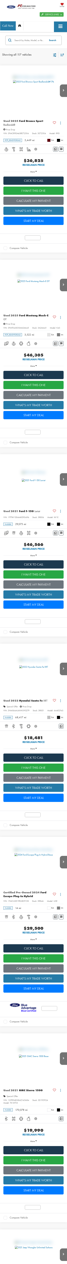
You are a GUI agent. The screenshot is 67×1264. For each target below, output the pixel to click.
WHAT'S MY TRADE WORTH (33, 211)
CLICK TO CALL (33, 181)
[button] (8, 25)
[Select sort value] (61, 55)
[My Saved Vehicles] (62, 5)
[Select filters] (55, 54)
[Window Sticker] (61, 149)
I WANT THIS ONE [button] (33, 191)
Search (52, 40)
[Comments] (55, 149)
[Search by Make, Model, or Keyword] (29, 40)
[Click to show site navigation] (60, 27)
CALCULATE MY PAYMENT (33, 201)
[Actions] (60, 123)
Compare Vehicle (19, 248)
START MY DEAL (33, 221)
